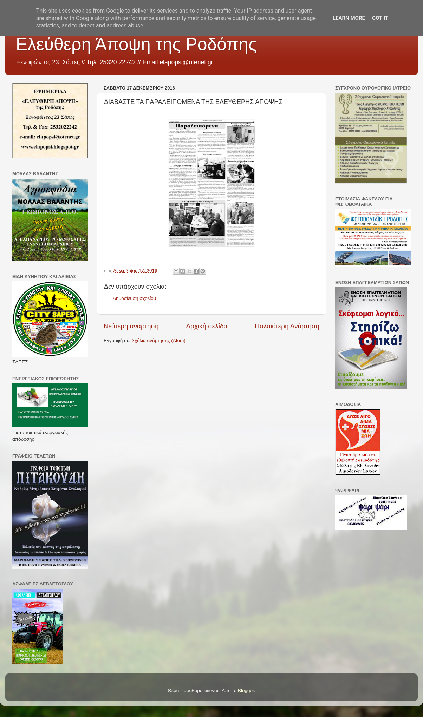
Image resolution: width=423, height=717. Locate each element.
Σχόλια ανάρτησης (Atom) (159, 340)
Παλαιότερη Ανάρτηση (287, 326)
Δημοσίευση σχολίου (134, 298)
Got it (380, 18)
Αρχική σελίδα (207, 326)
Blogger (246, 690)
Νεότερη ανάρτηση (131, 326)
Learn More (349, 18)
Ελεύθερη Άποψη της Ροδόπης (136, 44)
